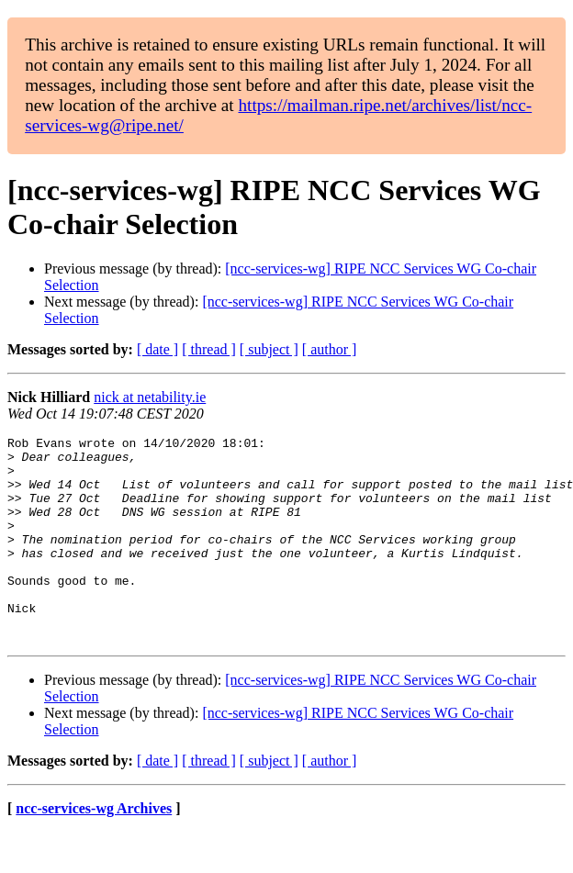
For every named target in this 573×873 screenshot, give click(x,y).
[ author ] (329, 349)
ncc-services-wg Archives (94, 849)
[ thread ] (209, 349)
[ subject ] (269, 349)
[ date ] (157, 349)
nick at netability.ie (150, 397)
